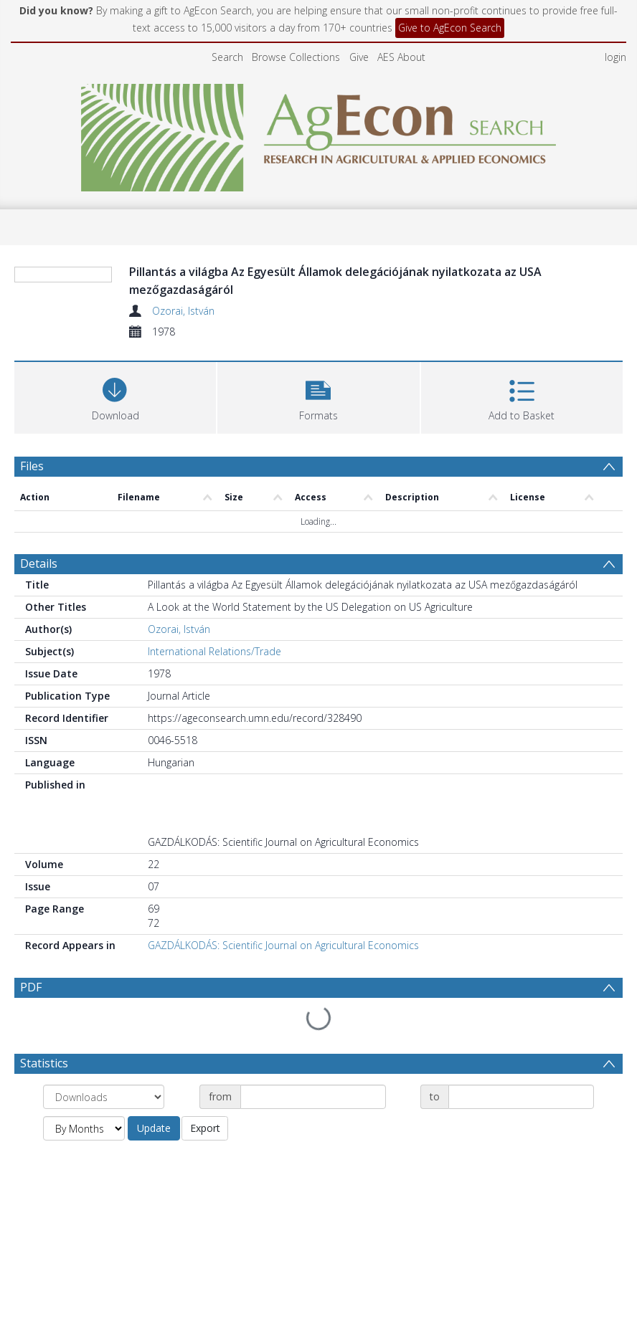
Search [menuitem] (227, 57)
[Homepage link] (319, 134)
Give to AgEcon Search (449, 27)
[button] (318, 396)
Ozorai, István (183, 311)
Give (359, 57)
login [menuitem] (615, 57)
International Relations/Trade (214, 651)
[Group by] (103, 1062)
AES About (401, 57)
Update (154, 1093)
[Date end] (521, 1062)
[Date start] (313, 1062)
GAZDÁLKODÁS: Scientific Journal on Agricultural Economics (283, 945)
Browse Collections (296, 57)
